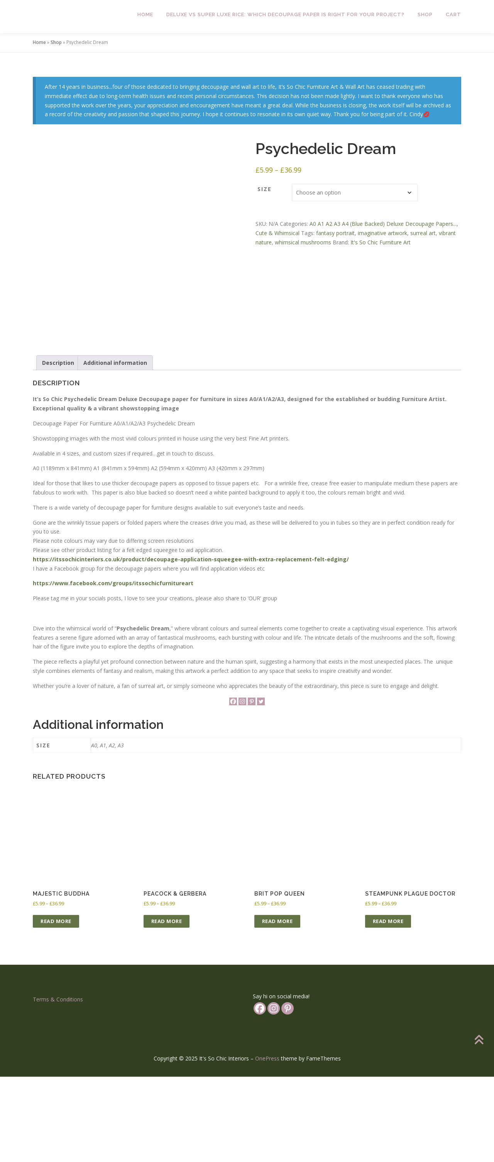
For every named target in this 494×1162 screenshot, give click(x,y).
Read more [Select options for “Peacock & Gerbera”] (166, 1006)
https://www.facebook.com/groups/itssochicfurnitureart (113, 668)
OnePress (267, 1144)
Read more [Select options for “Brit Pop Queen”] (277, 1006)
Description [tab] (58, 448)
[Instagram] (242, 787)
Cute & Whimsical (277, 233)
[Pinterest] (251, 787)
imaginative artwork (382, 233)
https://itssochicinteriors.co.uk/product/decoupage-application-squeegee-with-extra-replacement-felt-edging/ (191, 644)
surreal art (423, 233)
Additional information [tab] (115, 448)
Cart (453, 14)
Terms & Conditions (58, 1085)
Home (145, 14)
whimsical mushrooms (303, 242)
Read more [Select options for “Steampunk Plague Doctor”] (388, 1006)
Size (264, 189)
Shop (425, 14)
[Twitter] (261, 787)
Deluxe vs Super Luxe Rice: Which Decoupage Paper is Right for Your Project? (285, 14)
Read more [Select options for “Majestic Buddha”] (56, 1006)
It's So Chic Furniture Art (380, 242)
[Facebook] (233, 787)
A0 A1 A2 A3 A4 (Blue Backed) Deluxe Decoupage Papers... (383, 223)
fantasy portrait (335, 233)
